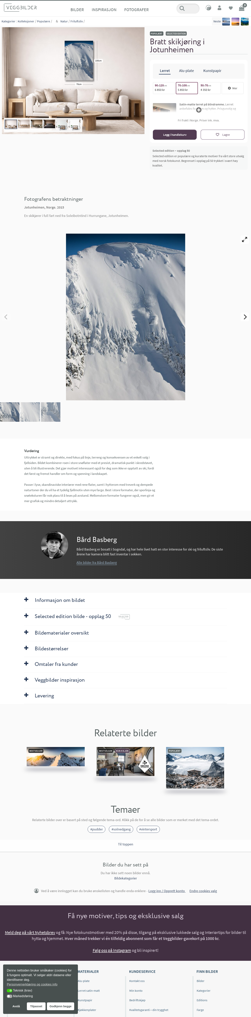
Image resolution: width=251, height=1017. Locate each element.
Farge (200, 1010)
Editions (202, 1000)
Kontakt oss (137, 981)
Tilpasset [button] (36, 1006)
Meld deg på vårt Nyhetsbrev (30, 932)
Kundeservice (142, 971)
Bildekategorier (125, 878)
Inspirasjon (104, 9)
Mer (232, 88)
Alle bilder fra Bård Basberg (97, 562)
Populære (43, 21)
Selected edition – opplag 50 (171, 151)
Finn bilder (207, 971)
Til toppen (125, 844)
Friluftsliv (76, 21)
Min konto (136, 990)
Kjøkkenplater (87, 1010)
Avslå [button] (16, 1006)
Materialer (88, 971)
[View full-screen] (244, 239)
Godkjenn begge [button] (60, 1006)
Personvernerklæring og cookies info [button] (32, 984)
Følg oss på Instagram (112, 950)
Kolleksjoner (26, 21)
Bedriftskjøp (137, 1000)
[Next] (244, 317)
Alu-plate (84, 981)
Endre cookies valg (203, 891)
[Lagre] (223, 135)
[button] (9, 990)
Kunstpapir (85, 1000)
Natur (64, 21)
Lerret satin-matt (89, 990)
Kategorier (8, 21)
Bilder (77, 9)
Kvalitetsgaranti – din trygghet (148, 1010)
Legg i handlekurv (175, 135)
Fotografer (136, 9)
